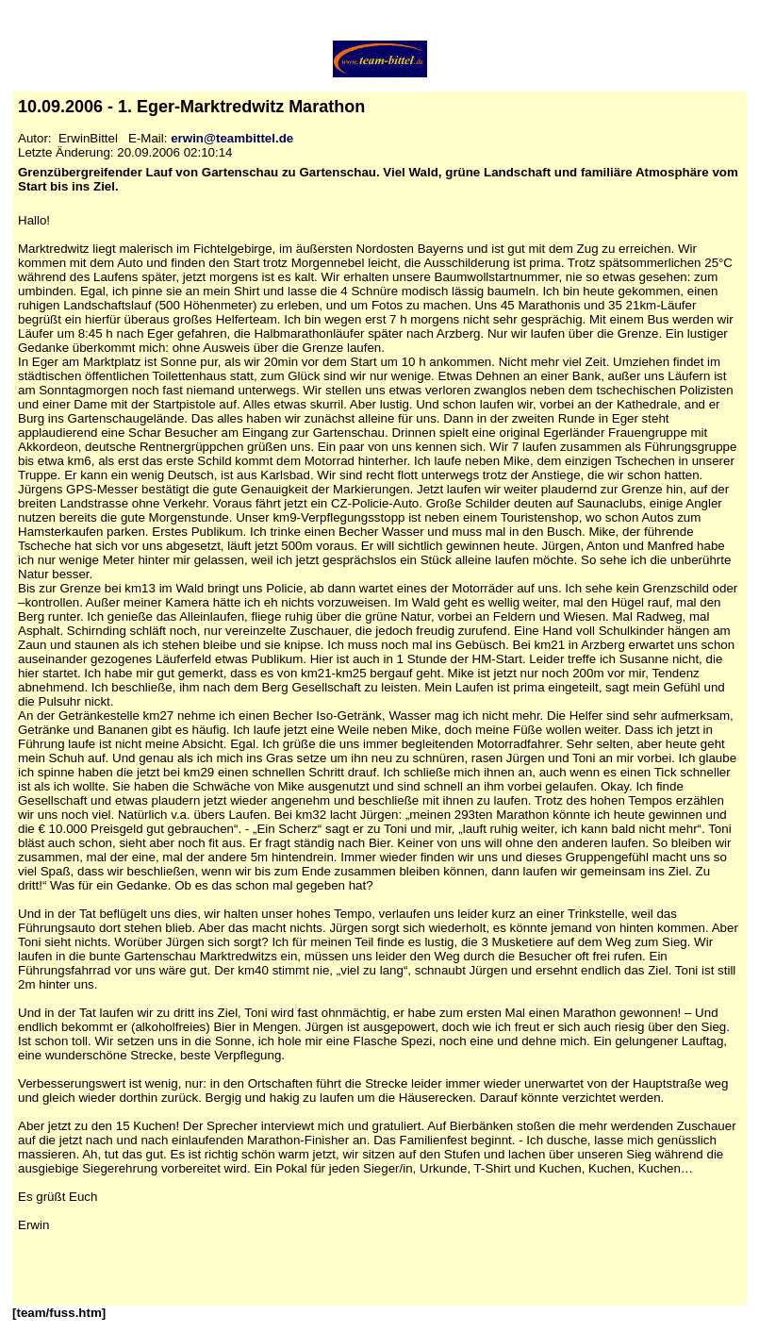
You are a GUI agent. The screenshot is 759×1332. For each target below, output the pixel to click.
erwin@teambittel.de (232, 138)
